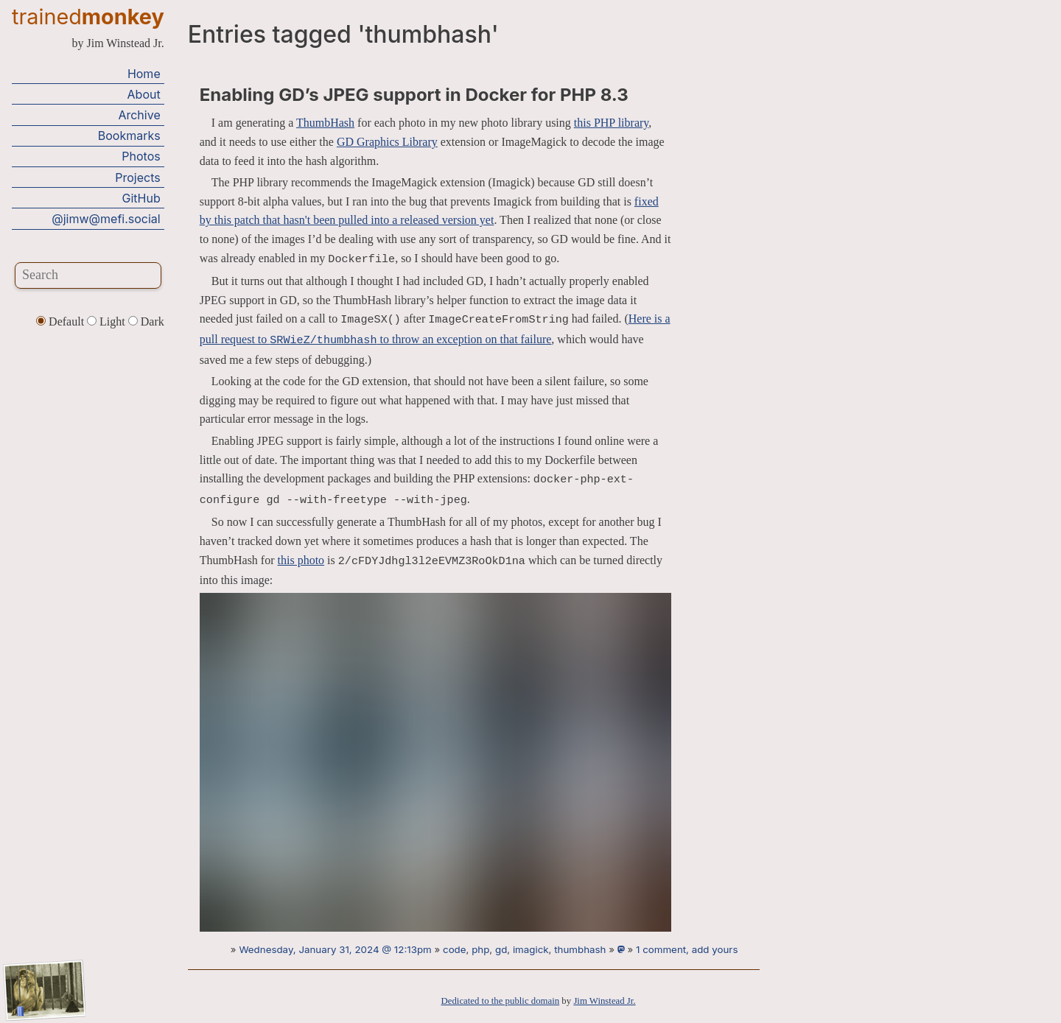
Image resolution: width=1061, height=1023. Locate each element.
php (480, 949)
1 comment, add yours (687, 949)
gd (501, 949)
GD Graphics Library (387, 142)
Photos (141, 156)
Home (144, 73)
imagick (531, 949)
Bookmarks (129, 135)
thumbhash (580, 949)
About (144, 94)
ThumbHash (325, 122)
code (454, 949)
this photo (301, 560)
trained (88, 16)
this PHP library (611, 122)
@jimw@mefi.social (106, 218)
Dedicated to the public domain (500, 1001)
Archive (139, 115)
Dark (146, 321)
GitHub (141, 198)
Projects (137, 177)
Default (61, 321)
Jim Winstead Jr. (604, 1001)
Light (107, 321)
